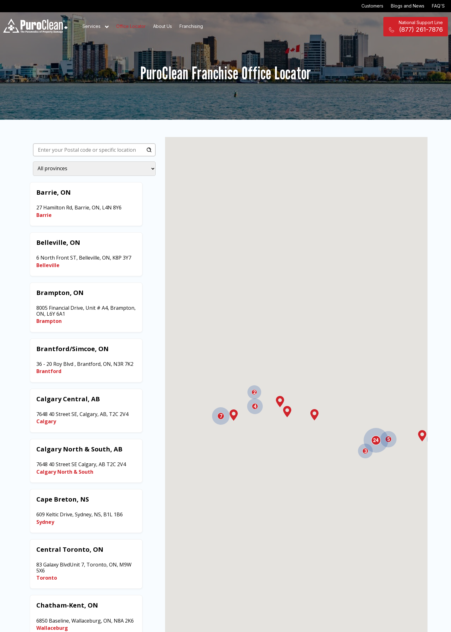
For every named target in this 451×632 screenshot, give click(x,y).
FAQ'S (438, 5)
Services (95, 27)
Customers (372, 5)
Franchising (191, 26)
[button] (422, 435)
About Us (162, 26)
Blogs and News (407, 5)
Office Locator (131, 26)
